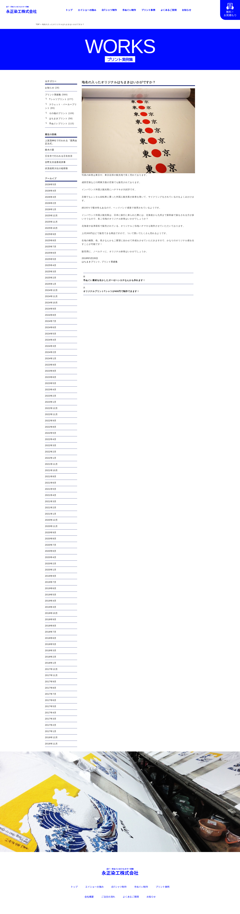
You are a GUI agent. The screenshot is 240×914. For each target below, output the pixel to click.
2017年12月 (51, 669)
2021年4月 (50, 495)
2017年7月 (50, 694)
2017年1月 (50, 731)
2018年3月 (50, 650)
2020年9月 (50, 532)
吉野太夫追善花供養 (55, 162)
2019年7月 (50, 582)
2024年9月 (50, 308)
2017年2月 (50, 725)
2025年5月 (50, 259)
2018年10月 (51, 613)
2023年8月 (50, 371)
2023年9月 (50, 364)
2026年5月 (50, 184)
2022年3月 (50, 445)
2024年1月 (50, 358)
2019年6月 (50, 588)
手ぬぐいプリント (58, 123)
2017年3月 (50, 718)
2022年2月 (50, 451)
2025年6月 (50, 253)
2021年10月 (51, 470)
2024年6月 (50, 327)
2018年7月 (50, 632)
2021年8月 (50, 476)
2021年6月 (50, 482)
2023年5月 (50, 383)
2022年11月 (51, 414)
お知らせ (186, 9)
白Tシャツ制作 (109, 9)
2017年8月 (50, 688)
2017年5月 (50, 706)
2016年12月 (51, 737)
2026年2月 (50, 203)
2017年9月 (50, 681)
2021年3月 (50, 501)
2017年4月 (50, 712)
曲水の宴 (49, 149)
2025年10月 (51, 228)
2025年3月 (50, 271)
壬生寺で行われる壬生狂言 (59, 156)
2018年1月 (50, 663)
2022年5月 (50, 433)
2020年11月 (51, 526)
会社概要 (89, 896)
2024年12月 (51, 290)
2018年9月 (50, 619)
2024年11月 (51, 296)
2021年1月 (50, 514)
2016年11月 (51, 743)
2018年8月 (50, 625)
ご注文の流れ (108, 896)
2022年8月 (50, 427)
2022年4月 (50, 439)
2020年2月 (50, 563)
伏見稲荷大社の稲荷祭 (56, 168)
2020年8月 (50, 538)
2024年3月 (50, 346)
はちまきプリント (91, 261)
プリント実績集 (110, 261)
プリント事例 (148, 9)
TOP (38, 24)
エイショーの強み (87, 9)
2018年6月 (50, 638)
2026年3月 (50, 197)
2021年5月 (50, 489)
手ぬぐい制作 (129, 9)
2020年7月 (50, 545)
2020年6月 (50, 551)
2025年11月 (51, 222)
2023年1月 (50, 402)
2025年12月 (51, 215)
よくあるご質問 (169, 9)
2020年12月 (51, 520)
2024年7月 (50, 321)
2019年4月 (50, 600)
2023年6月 (50, 377)
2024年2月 (50, 352)
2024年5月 (50, 333)
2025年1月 (50, 284)
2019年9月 (50, 576)
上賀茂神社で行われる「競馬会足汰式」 (61, 142)
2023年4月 (50, 389)
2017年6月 (50, 700)
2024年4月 (50, 340)
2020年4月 (50, 557)
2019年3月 (50, 607)
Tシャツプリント (58, 99)
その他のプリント (58, 113)
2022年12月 (51, 408)
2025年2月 (50, 277)
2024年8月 (50, 315)
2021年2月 (50, 507)
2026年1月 (50, 209)
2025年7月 (50, 246)
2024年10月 (51, 302)
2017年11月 (51, 675)
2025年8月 (50, 240)
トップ (69, 9)
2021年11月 (51, 464)
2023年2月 (50, 396)
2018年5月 (50, 644)
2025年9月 (50, 234)
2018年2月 (50, 657)
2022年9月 (50, 420)
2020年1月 (50, 569)
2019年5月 (50, 594)
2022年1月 (50, 458)
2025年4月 (50, 265)
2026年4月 (50, 190)
